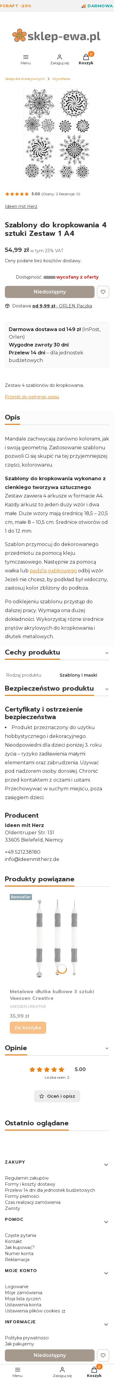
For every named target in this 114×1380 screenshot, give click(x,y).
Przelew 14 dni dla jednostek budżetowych (50, 1190)
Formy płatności (22, 1196)
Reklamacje (17, 1259)
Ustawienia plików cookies (33, 1311)
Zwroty (12, 1208)
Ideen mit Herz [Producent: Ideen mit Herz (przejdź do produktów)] (21, 206)
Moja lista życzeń (23, 1298)
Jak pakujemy (19, 1344)
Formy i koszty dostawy (30, 1184)
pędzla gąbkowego (53, 571)
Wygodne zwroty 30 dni (39, 345)
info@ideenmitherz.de (32, 859)
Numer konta (19, 1253)
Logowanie (17, 1286)
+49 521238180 (22, 852)
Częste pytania (20, 1235)
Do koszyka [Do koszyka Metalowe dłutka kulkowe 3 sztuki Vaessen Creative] (28, 1027)
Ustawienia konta (23, 1305)
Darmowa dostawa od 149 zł (45, 329)
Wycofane (61, 78)
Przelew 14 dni (27, 353)
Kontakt (13, 1241)
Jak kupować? (20, 1247)
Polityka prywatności (27, 1338)
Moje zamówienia (23, 1292)
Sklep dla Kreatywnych (25, 78)
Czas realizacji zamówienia (32, 1202)
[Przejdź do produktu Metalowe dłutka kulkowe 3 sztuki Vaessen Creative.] (57, 939)
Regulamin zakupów (27, 1178)
